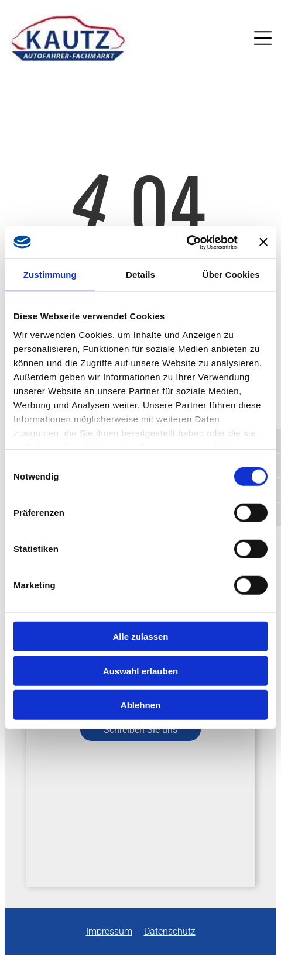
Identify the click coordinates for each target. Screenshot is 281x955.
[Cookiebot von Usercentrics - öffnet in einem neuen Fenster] (186, 242)
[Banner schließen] (263, 242)
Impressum (109, 931)
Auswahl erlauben (140, 670)
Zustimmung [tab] (50, 275)
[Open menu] (263, 38)
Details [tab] (140, 275)
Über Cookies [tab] (231, 275)
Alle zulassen (140, 637)
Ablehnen (140, 705)
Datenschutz (170, 931)
